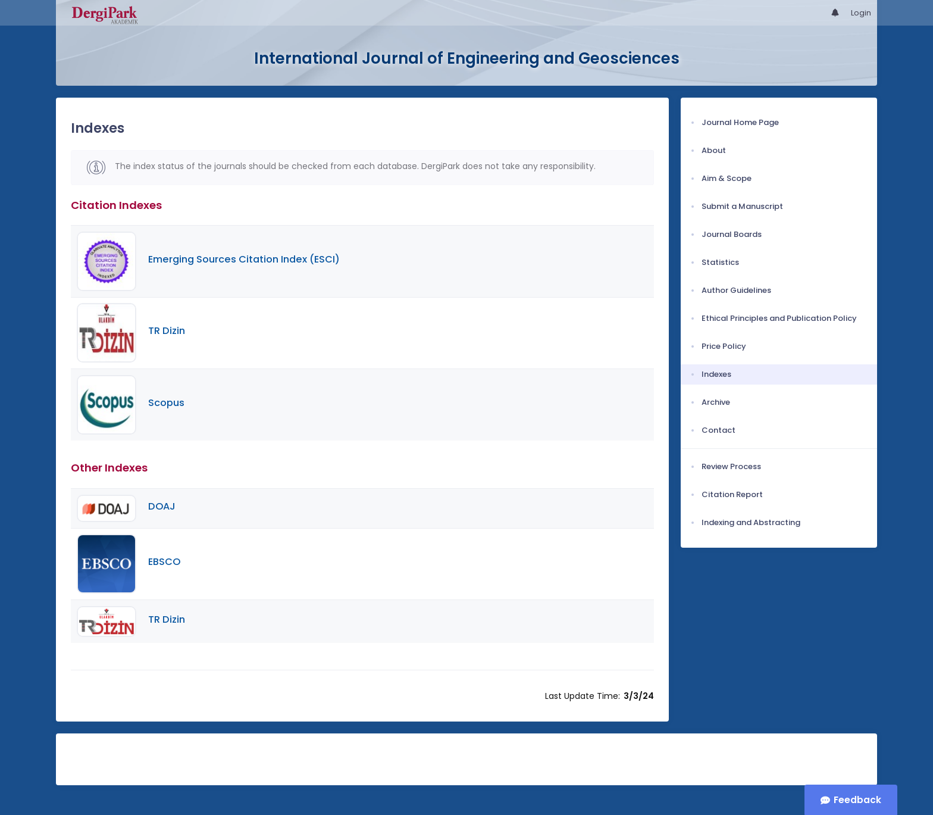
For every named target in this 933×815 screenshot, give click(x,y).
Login (861, 12)
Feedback (857, 800)
